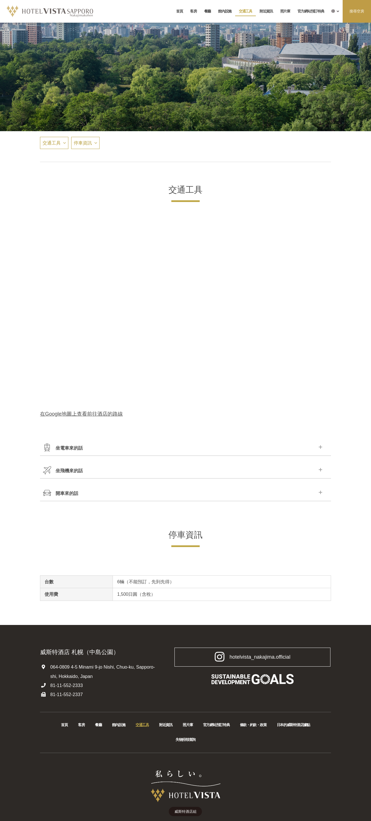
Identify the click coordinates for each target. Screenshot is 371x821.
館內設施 (224, 11)
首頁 (179, 11)
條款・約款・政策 (253, 725)
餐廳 (207, 11)
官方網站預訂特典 (311, 11)
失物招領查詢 (185, 740)
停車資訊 (83, 142)
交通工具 (245, 11)
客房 (193, 11)
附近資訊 (266, 11)
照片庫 (285, 11)
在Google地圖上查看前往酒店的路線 (81, 414)
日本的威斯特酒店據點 (293, 725)
